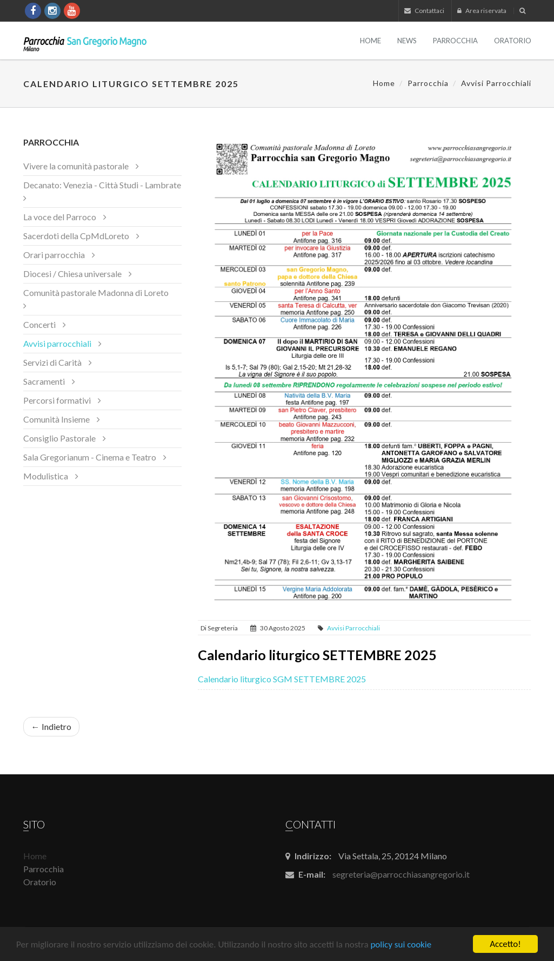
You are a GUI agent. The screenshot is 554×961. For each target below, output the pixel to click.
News (407, 40)
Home (370, 40)
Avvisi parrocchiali (496, 83)
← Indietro (51, 726)
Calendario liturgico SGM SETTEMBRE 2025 (282, 679)
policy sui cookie (400, 945)
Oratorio (512, 40)
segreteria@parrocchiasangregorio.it (401, 874)
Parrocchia (455, 40)
